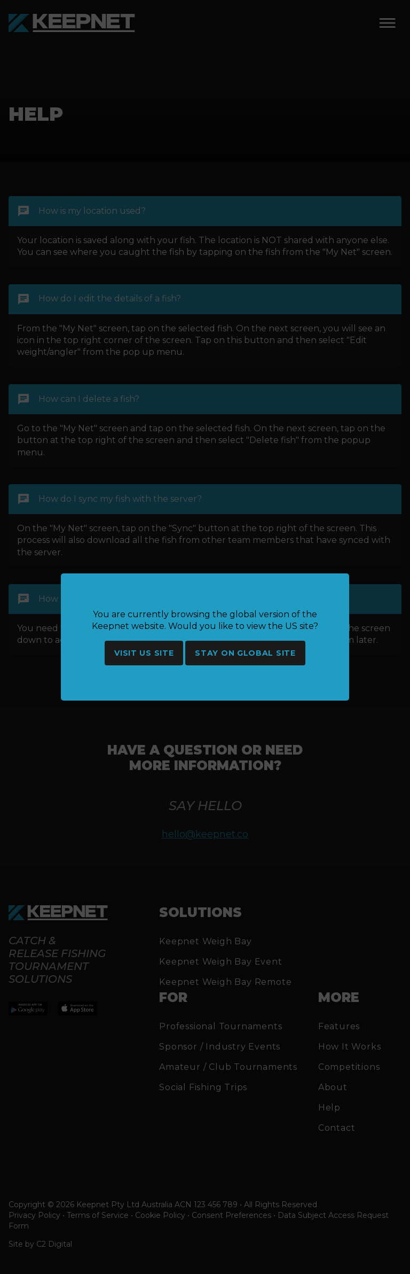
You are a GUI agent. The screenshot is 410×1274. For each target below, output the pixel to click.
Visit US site (144, 653)
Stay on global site (245, 653)
